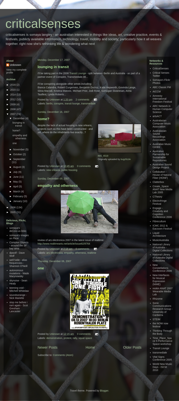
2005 (13, 212)
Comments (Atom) (63, 355)
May (15, 181)
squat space (85, 338)
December (19, 118)
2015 (13, 89)
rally (75, 338)
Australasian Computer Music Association (162, 123)
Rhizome (158, 298)
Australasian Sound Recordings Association (159, 135)
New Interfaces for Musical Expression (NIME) (161, 280)
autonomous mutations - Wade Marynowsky (19, 273)
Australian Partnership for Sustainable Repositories (161, 156)
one (41, 268)
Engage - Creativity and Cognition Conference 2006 (162, 212)
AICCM (157, 91)
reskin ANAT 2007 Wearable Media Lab (163, 291)
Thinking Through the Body (162, 332)
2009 (13, 104)
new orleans (53, 170)
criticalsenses (43, 24)
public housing (69, 170)
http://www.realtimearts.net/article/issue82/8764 (64, 243)
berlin (49, 103)
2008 (13, 109)
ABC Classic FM (162, 87)
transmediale (88, 103)
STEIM (156, 319)
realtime (91, 252)
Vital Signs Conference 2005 (162, 358)
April (16, 186)
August (17, 167)
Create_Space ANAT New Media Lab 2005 (162, 189)
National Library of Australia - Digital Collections (163, 247)
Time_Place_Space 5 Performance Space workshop (163, 341)
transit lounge (72, 103)
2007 (13, 114)
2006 (13, 207)
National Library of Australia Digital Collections (163, 257)
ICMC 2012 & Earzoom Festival (162, 227)
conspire (58, 103)
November (19, 149)
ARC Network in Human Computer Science (163, 109)
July (15, 172)
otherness (80, 252)
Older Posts (132, 347)
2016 (13, 84)
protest (67, 338)
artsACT (157, 116)
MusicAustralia (161, 240)
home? (43, 119)
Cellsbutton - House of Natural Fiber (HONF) (162, 174)
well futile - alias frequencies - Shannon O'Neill (18, 263)
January (18, 201)
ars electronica (54, 252)
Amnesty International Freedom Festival (162, 98)
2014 (13, 94)
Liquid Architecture (159, 234)
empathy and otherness (58, 186)
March (17, 191)
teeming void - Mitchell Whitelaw (19, 289)
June (16, 176)
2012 (13, 99)
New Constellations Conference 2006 (162, 268)
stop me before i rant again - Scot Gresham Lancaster (18, 307)
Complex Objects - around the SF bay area (19, 245)
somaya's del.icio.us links (17, 229)
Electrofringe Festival (160, 202)
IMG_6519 (103, 156)
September (19, 159)
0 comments (84, 166)
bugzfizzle (126, 159)
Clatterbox (158, 182)
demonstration (54, 338)
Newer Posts (47, 347)
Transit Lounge (77, 73)
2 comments (82, 99)
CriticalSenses (161, 68)
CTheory (157, 196)
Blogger (104, 390)
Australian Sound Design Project (162, 166)
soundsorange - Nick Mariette (18, 296)
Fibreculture (159, 221)
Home (90, 347)
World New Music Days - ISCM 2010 (162, 367)
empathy (69, 252)
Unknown (55, 99)
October (18, 154)
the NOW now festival (160, 325)
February (18, 196)
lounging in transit (53, 67)
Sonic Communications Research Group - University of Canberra (163, 309)
